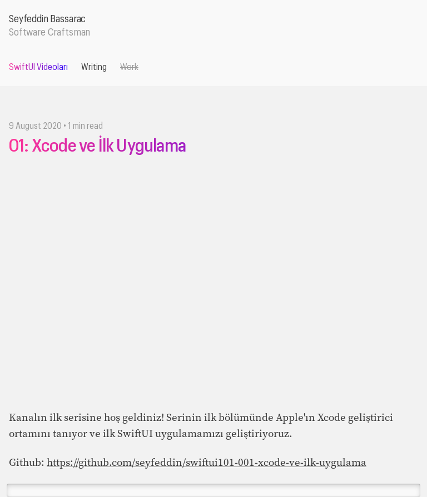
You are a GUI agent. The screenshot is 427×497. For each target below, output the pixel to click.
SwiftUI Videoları (38, 67)
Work (129, 67)
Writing (94, 67)
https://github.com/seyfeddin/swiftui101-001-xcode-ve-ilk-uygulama (206, 462)
